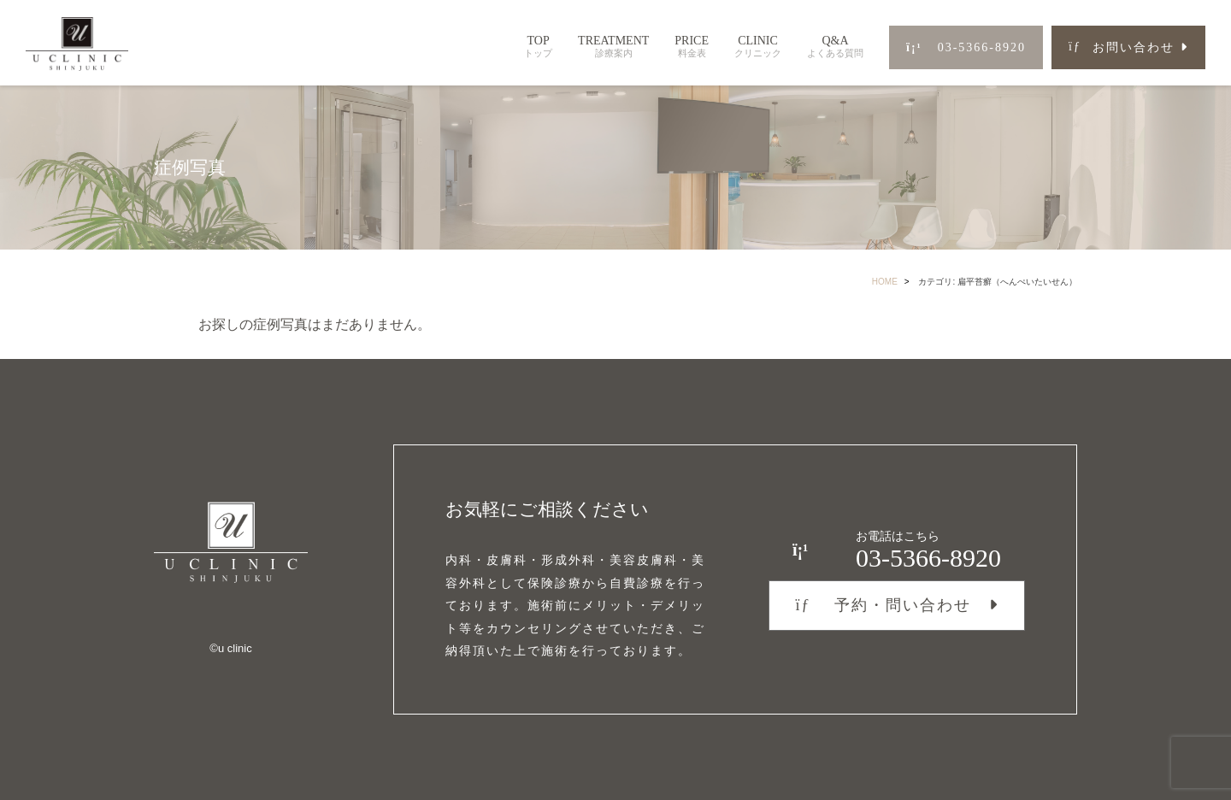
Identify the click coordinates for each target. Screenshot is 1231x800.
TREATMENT (613, 46)
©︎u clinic (230, 648)
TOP (538, 46)
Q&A (835, 46)
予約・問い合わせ (882, 605)
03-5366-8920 (966, 47)
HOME (885, 281)
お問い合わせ (1122, 47)
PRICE (691, 46)
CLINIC (757, 46)
